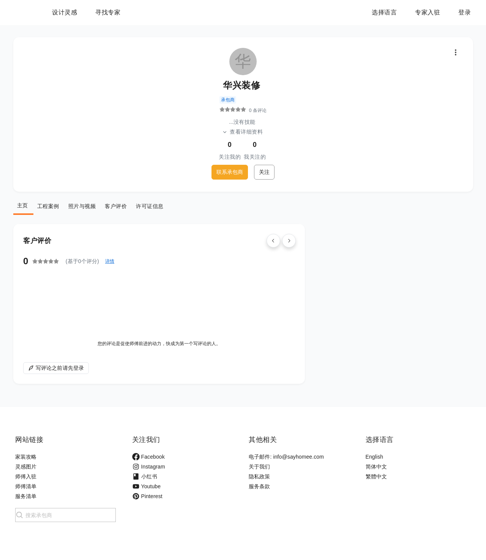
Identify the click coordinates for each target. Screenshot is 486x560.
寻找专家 (155, 12)
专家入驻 (427, 12)
